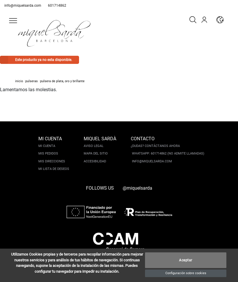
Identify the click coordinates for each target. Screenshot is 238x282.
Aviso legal (93, 146)
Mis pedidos (48, 153)
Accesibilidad (95, 161)
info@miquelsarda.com (22, 5)
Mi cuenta (46, 146)
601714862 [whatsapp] (57, 5)
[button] (13, 20)
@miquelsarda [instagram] (137, 188)
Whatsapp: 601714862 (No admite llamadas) (168, 153)
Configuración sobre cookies (185, 273)
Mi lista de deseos (53, 169)
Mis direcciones (51, 161)
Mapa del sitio (96, 153)
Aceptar (185, 260)
